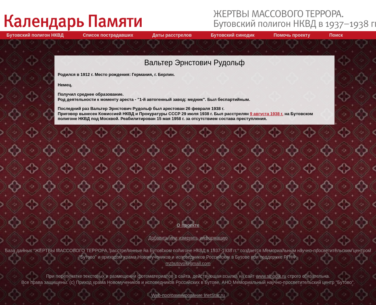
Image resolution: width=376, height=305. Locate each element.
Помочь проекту (292, 35)
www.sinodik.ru (271, 276)
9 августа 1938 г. (266, 113)
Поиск (336, 35)
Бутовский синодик (232, 35)
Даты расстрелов (172, 35)
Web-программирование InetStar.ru (188, 295)
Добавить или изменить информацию (188, 237)
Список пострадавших (108, 35)
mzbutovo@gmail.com (188, 263)
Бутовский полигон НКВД (35, 35)
